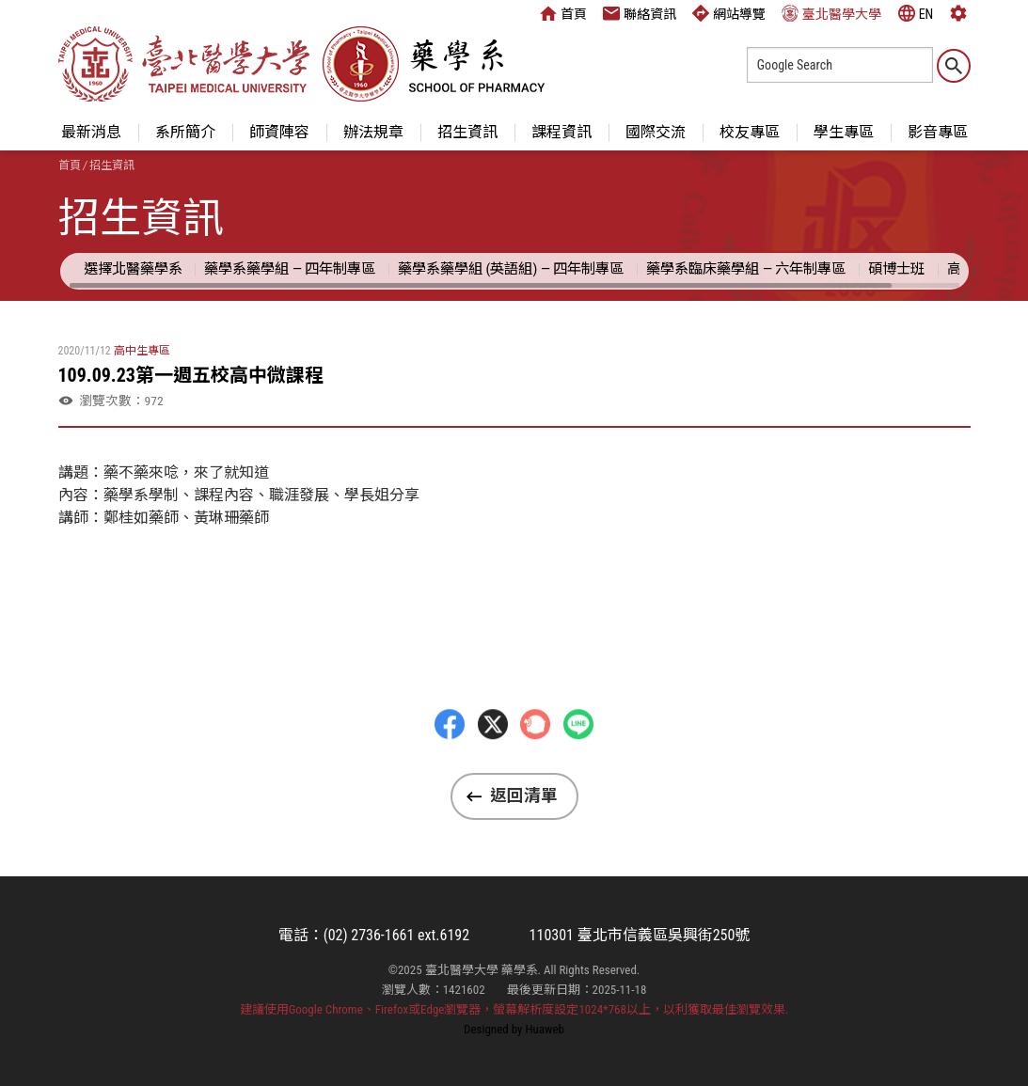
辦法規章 (373, 132)
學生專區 (844, 132)
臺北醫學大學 (831, 13)
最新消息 (91, 132)
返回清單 (524, 795)
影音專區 (938, 132)
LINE (578, 759)
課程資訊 (561, 132)
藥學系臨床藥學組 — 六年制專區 (746, 268)
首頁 (563, 13)
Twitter (493, 759)
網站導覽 (729, 13)
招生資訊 (467, 132)
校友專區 (750, 132)
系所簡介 (185, 132)
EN (916, 13)
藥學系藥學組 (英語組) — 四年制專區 (511, 268)
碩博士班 (896, 268)
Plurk (535, 759)
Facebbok (450, 759)
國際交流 (655, 132)
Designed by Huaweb (514, 1029)
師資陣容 (279, 132)
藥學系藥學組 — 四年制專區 (289, 268)
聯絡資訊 (639, 13)
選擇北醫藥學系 (133, 268)
